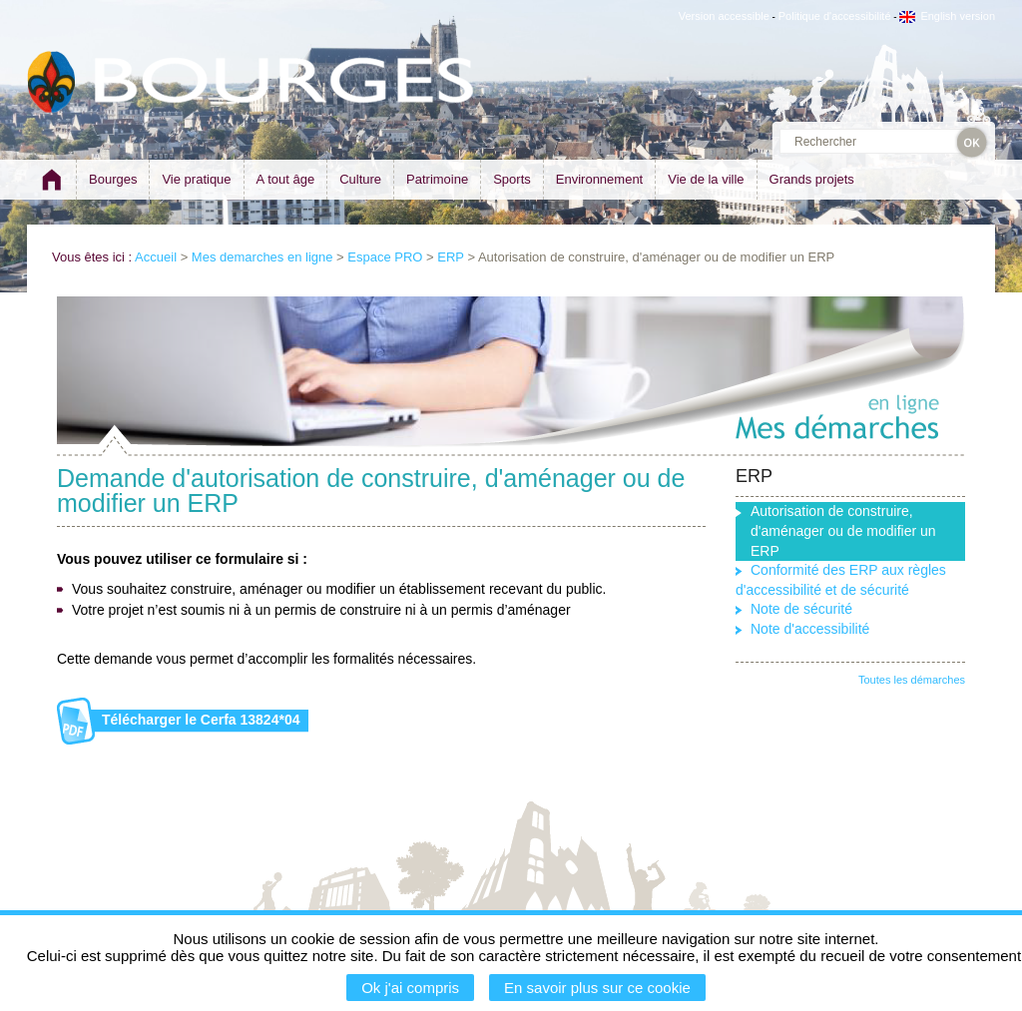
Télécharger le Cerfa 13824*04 (200, 720)
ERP (450, 257)
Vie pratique (196, 179)
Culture (360, 179)
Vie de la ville (706, 179)
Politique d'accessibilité (834, 16)
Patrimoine (437, 179)
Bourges (113, 179)
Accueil (156, 257)
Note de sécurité (801, 609)
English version (947, 16)
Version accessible (724, 16)
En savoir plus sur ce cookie (597, 987)
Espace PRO (384, 257)
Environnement (599, 179)
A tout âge (285, 179)
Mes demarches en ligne (262, 257)
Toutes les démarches (911, 680)
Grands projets (811, 179)
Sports (512, 179)
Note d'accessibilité (810, 629)
